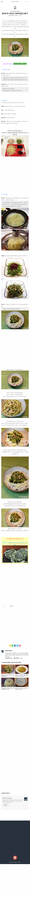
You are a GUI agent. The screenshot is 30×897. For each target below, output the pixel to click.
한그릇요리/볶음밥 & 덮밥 (15, 11)
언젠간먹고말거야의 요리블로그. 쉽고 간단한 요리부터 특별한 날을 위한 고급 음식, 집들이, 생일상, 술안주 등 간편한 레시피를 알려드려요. (12, 834)
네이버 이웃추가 (16, 691)
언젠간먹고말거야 (12, 15)
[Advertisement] (15, 34)
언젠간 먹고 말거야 (15, 1)
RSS (21, 691)
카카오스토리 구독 (8, 691)
